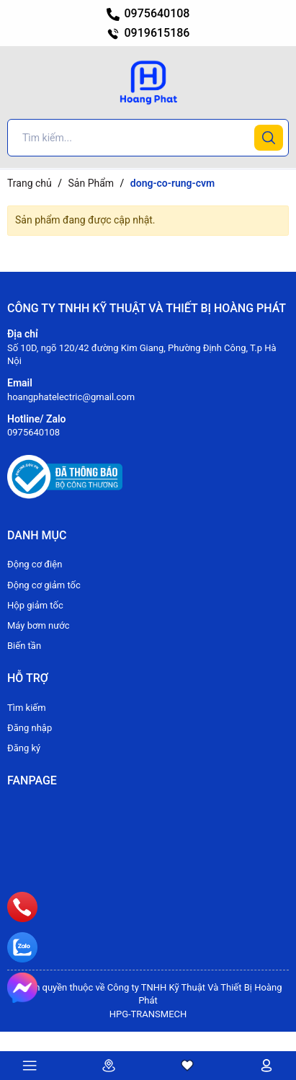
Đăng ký (23, 748)
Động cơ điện (34, 564)
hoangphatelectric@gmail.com (71, 396)
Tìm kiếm (26, 707)
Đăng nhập (29, 727)
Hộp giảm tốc (35, 605)
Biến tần (24, 645)
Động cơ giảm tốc (44, 585)
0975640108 (148, 13)
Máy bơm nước (38, 625)
